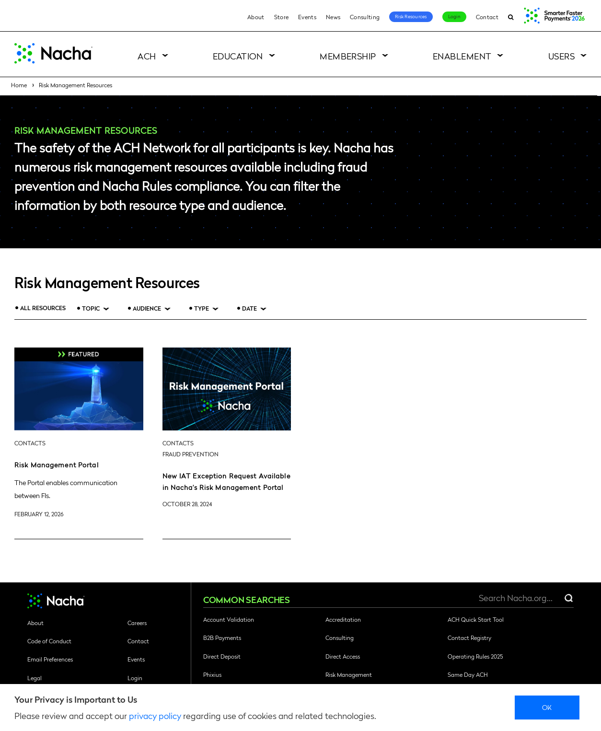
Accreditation (343, 619)
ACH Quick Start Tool (476, 619)
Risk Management (348, 674)
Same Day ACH (468, 674)
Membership (348, 55)
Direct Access (342, 656)
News (333, 17)
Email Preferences (50, 659)
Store (281, 17)
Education (238, 55)
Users (561, 55)
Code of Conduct (49, 641)
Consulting (365, 17)
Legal (34, 678)
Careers (137, 623)
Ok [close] (547, 707)
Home (19, 85)
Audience (147, 308)
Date (249, 308)
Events (307, 17)
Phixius (212, 674)
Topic (91, 308)
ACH (147, 55)
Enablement (462, 55)
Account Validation (228, 619)
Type (201, 308)
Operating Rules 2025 (475, 656)
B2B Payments (222, 637)
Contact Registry (469, 637)
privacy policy (155, 715)
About (256, 17)
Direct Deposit (222, 656)
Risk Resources (411, 16)
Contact (487, 17)
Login (454, 16)
